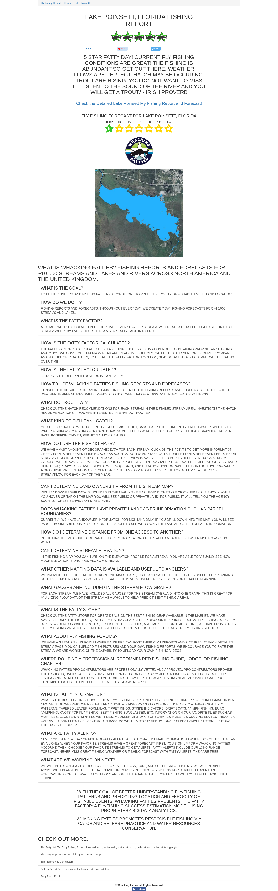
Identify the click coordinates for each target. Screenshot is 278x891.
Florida (67, 3)
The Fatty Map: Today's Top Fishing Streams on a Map (71, 854)
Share (89, 48)
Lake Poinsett (82, 3)
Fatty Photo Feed (50, 876)
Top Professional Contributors (57, 861)
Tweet (156, 48)
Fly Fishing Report (51, 3)
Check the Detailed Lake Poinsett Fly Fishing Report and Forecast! (139, 103)
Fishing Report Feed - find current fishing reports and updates (75, 869)
